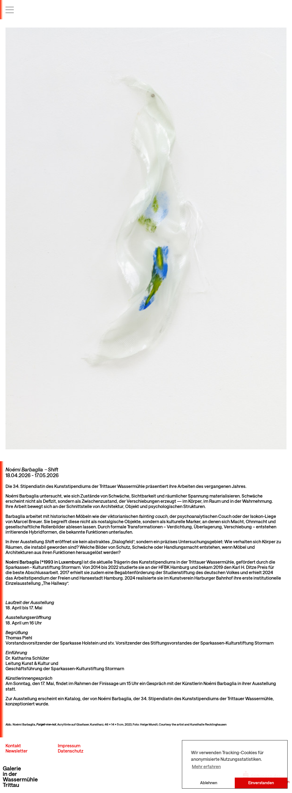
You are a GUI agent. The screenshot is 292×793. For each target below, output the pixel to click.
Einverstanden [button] (261, 782)
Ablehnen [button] (208, 782)
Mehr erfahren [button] (206, 766)
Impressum (69, 745)
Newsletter (17, 750)
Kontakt (13, 745)
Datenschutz (70, 750)
